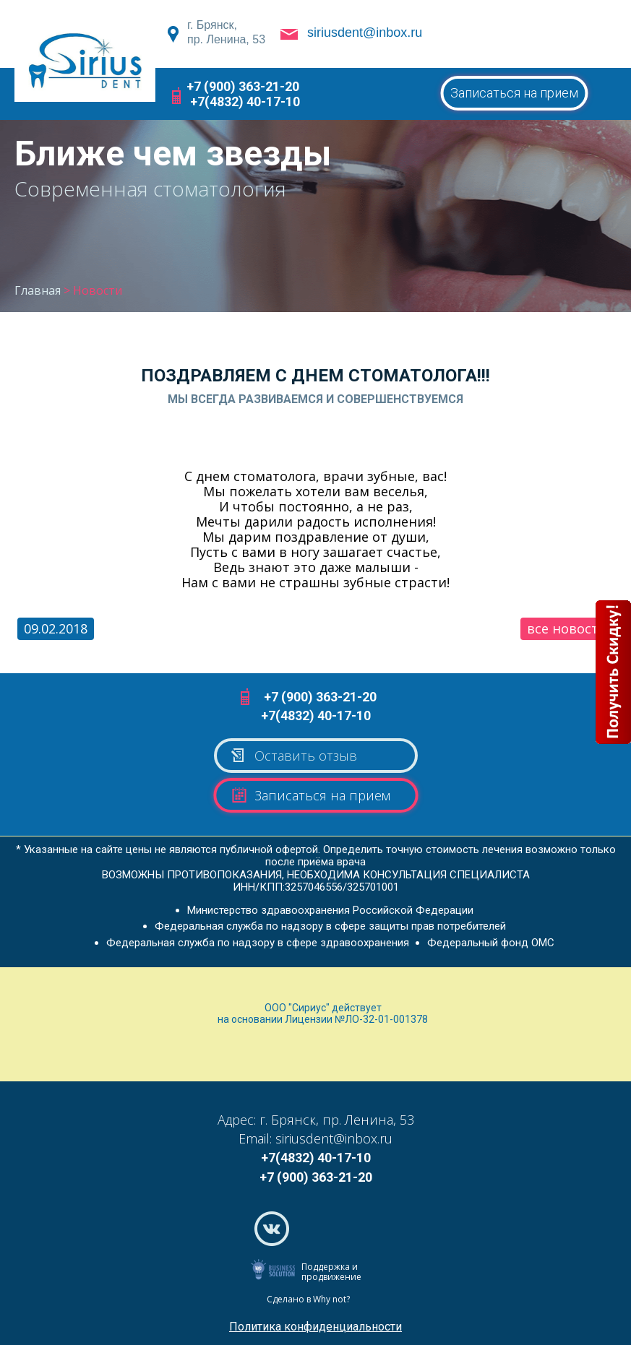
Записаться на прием (514, 92)
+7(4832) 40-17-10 (245, 101)
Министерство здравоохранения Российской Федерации (330, 910)
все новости (567, 628)
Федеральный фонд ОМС (490, 942)
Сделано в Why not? (308, 1299)
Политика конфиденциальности (315, 1326)
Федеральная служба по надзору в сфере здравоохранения (257, 942)
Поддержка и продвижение (331, 1271)
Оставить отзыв (293, 755)
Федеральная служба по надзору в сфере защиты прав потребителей (330, 926)
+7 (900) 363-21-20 (242, 86)
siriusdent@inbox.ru (364, 32)
